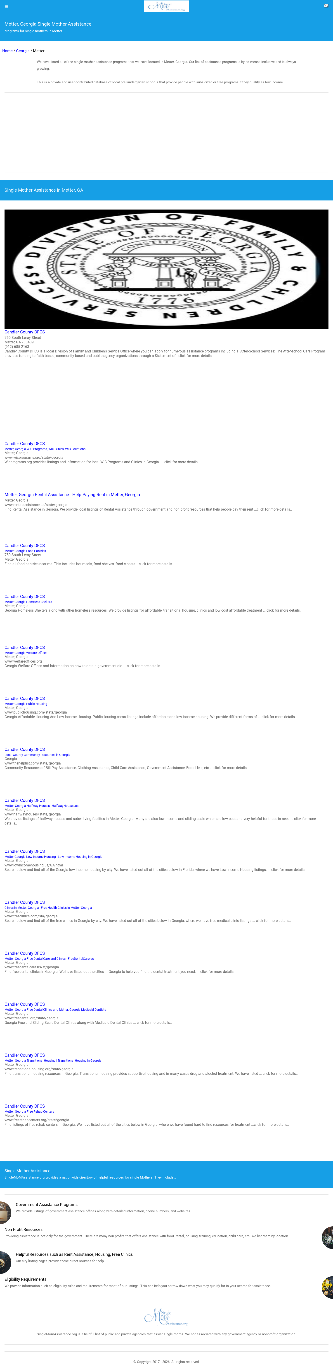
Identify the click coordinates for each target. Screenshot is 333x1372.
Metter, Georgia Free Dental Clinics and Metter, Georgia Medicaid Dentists (166, 1013)
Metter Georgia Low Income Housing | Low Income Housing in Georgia (166, 860)
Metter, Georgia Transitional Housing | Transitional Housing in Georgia (166, 1064)
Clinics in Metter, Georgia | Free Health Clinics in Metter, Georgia (166, 911)
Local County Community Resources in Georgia (166, 758)
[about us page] (326, 7)
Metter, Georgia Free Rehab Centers (166, 1115)
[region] (166, 135)
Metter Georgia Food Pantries (166, 554)
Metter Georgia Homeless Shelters (166, 603)
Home (7, 50)
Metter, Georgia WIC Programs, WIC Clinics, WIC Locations (166, 452)
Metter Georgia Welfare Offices (166, 656)
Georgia (23, 50)
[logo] (166, 6)
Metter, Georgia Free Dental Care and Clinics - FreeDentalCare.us (166, 962)
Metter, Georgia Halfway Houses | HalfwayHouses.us (166, 811)
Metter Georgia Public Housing (166, 707)
